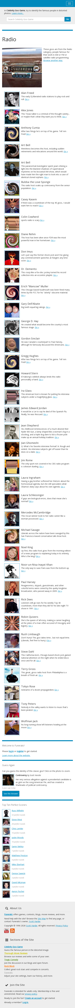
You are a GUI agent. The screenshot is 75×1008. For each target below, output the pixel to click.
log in (11, 751)
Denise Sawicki (18, 873)
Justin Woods (18, 837)
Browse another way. (53, 60)
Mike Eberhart (18, 864)
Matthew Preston (20, 855)
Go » (27, 99)
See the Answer (11, 793)
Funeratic (8, 914)
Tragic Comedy (11, 959)
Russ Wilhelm (18, 810)
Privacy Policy (62, 925)
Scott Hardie (34, 921)
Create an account (33, 998)
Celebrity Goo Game (13, 946)
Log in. (25, 1002)
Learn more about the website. (16, 755)
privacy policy (31, 994)
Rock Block (9, 966)
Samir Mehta (17, 846)
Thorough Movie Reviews (15, 953)
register (20, 751)
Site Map (42, 918)
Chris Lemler (17, 828)
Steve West (17, 819)
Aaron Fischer (18, 891)
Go (67, 19)
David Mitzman (19, 882)
